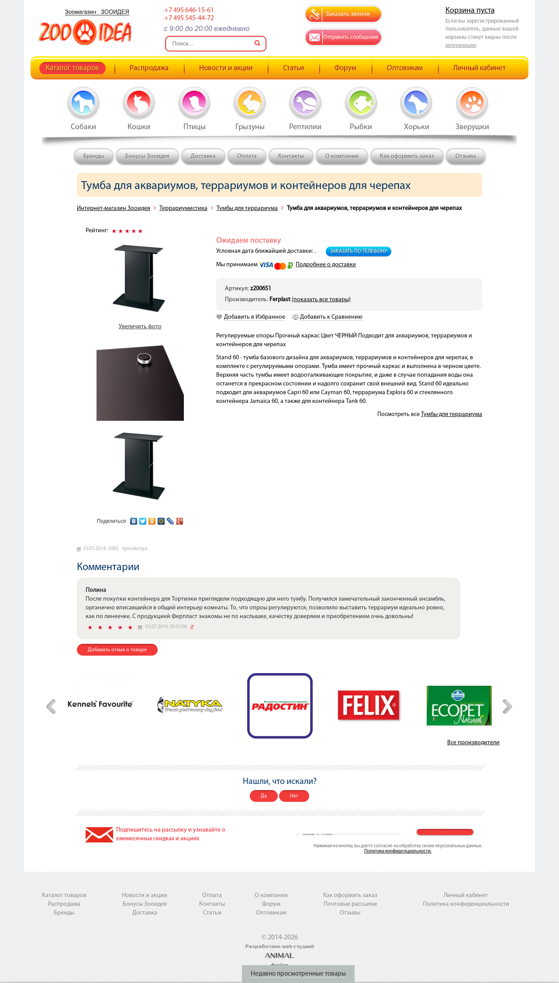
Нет (294, 796)
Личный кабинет (479, 68)
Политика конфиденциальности (466, 904)
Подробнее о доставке (326, 264)
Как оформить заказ (407, 156)
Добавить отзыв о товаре (117, 650)
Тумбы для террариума (247, 208)
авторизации (460, 45)
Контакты (291, 156)
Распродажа (149, 68)
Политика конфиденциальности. (397, 851)
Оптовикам (405, 68)
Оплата (247, 156)
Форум (345, 68)
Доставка (203, 156)
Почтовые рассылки (350, 904)
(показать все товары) (321, 299)
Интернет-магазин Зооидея (113, 208)
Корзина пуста (470, 11)
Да (264, 796)
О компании (342, 156)
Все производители (473, 742)
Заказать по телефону (358, 251)
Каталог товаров (72, 68)
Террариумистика (183, 208)
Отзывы (465, 156)
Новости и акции (225, 68)
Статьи (293, 68)
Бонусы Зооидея (147, 156)
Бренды (93, 156)
